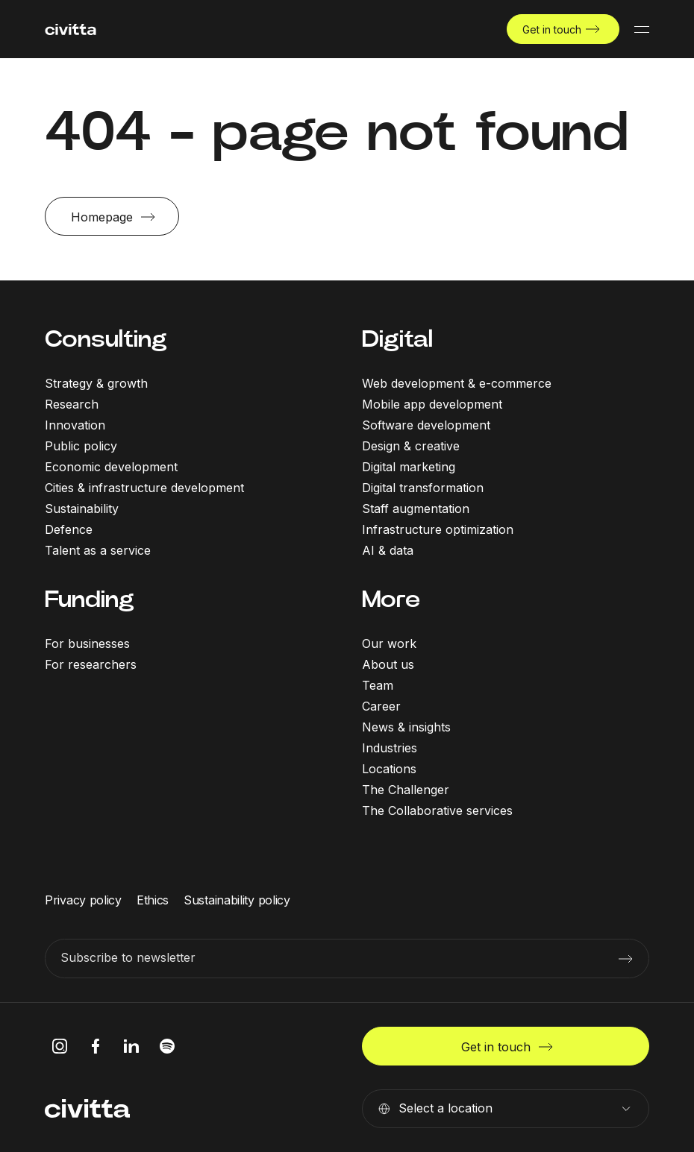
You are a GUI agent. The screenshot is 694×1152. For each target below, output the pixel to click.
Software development (426, 425)
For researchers (91, 664)
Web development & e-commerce (456, 383)
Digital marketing (408, 466)
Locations (389, 768)
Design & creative (411, 445)
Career (381, 706)
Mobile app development (432, 404)
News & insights (406, 727)
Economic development (111, 466)
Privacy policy (83, 900)
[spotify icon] (167, 1046)
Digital (397, 338)
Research (72, 404)
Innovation (75, 425)
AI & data (387, 550)
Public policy (81, 445)
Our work (389, 643)
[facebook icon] (95, 1046)
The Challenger (405, 789)
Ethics (153, 900)
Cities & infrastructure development (144, 487)
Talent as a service (98, 550)
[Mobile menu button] (642, 29)
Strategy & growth (96, 383)
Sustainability (82, 508)
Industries (389, 747)
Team (377, 685)
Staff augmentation (415, 508)
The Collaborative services (437, 810)
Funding (89, 599)
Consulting (106, 338)
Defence (69, 529)
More (391, 599)
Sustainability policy (237, 900)
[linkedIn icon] (131, 1046)
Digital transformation (423, 487)
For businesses (87, 643)
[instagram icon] (60, 1046)
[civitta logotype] (70, 29)
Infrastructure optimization (437, 529)
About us (388, 664)
